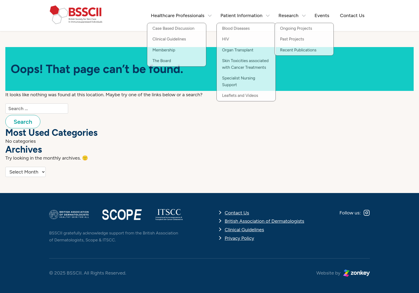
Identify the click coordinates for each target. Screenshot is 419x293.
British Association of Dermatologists (264, 221)
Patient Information (241, 15)
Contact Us (352, 15)
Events (322, 15)
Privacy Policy (239, 238)
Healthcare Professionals (177, 15)
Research (288, 15)
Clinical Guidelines (244, 230)
